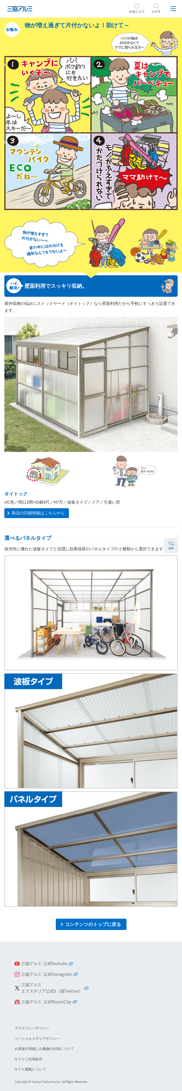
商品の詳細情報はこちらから (38, 513)
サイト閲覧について (30, 1069)
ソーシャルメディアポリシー (37, 1038)
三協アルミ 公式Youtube (44, 963)
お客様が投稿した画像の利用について (44, 1048)
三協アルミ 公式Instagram (46, 974)
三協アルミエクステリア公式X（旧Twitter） (52, 988)
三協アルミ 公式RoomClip (46, 1002)
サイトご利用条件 (28, 1058)
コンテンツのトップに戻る (93, 924)
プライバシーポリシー (32, 1027)
